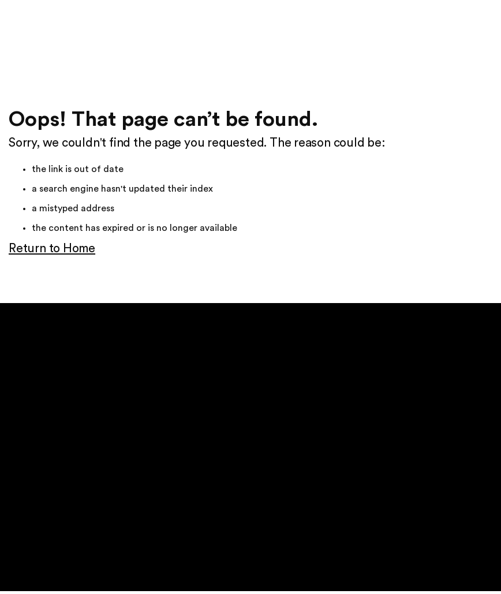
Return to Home (52, 248)
